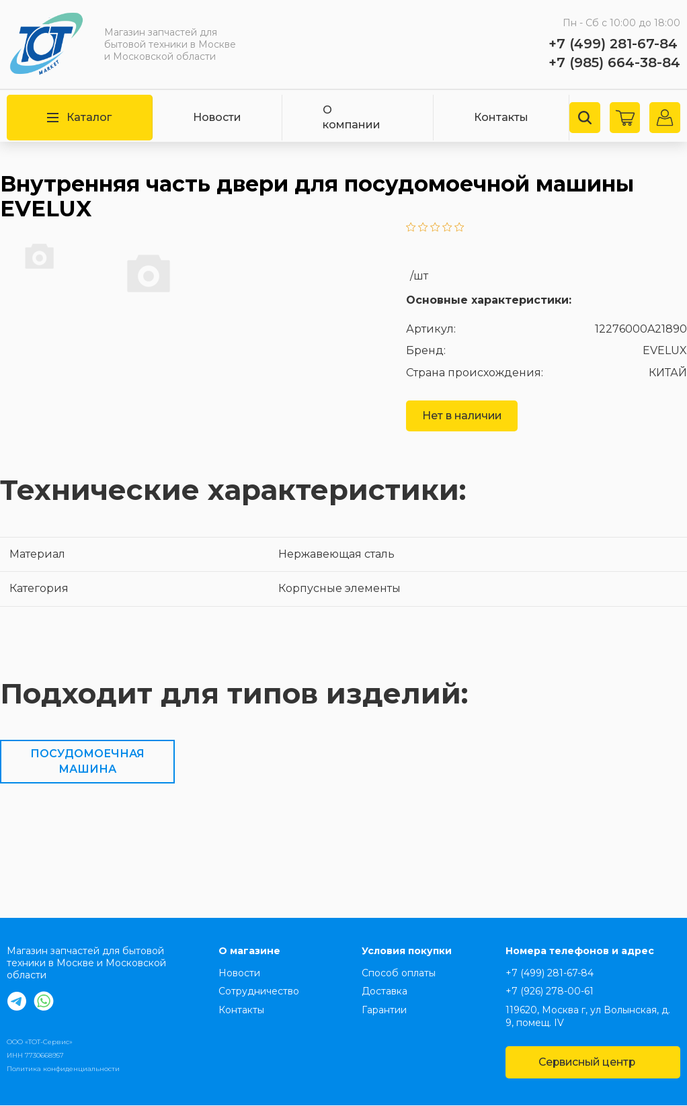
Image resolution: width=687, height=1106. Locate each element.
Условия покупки (407, 951)
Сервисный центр (592, 1062)
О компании (351, 117)
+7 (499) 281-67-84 (613, 44)
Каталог (79, 117)
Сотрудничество (258, 992)
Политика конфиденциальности (63, 1068)
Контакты (500, 117)
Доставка (384, 992)
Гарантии (384, 1010)
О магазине (249, 951)
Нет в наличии (463, 415)
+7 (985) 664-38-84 (614, 62)
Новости (217, 117)
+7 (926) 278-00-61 (550, 992)
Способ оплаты (399, 973)
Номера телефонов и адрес (580, 951)
